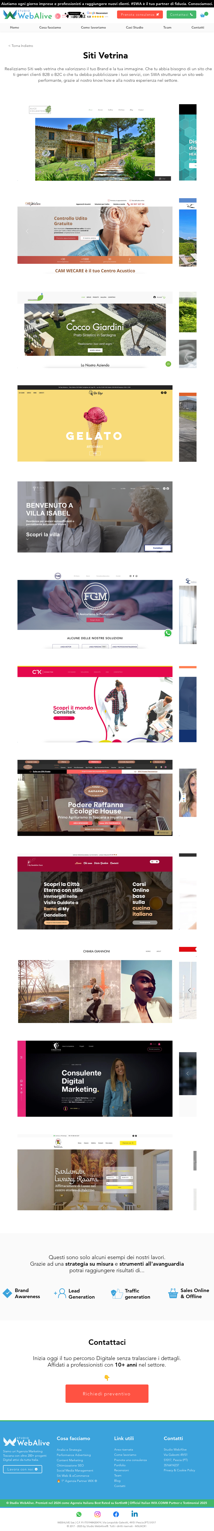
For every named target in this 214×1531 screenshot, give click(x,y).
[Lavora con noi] (22, 1469)
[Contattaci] (181, 14)
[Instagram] (97, 1514)
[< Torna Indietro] (20, 45)
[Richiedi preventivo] (107, 1393)
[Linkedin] (134, 1514)
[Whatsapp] (79, 1514)
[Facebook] (116, 1514)
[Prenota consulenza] (140, 14)
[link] (204, 14)
